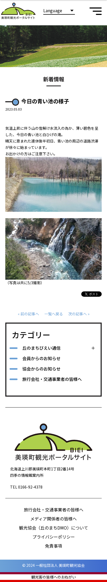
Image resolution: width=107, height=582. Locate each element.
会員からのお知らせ (41, 358)
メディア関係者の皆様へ (53, 518)
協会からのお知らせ (41, 368)
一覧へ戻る (53, 313)
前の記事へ (29, 313)
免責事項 (53, 546)
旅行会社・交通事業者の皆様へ (52, 379)
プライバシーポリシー (53, 537)
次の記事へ (77, 313)
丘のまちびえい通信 (41, 348)
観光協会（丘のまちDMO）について (53, 527)
